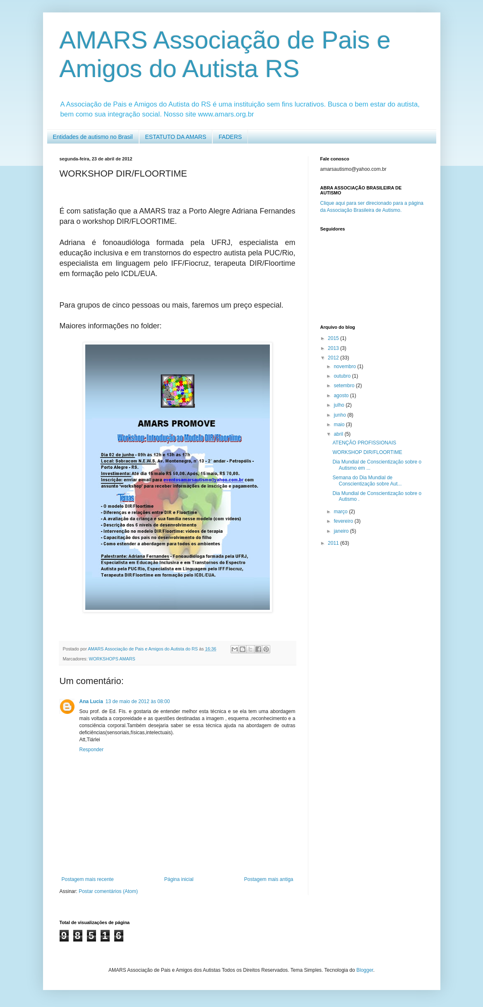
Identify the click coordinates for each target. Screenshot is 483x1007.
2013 (334, 348)
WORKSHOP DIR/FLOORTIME (367, 452)
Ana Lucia (91, 701)
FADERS (230, 136)
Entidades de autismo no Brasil (93, 136)
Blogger (364, 970)
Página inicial (179, 879)
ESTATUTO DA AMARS (176, 136)
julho (340, 405)
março (341, 511)
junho (340, 415)
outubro (343, 376)
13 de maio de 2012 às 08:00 (138, 701)
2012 (334, 358)
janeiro (342, 531)
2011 (334, 543)
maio (340, 424)
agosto (342, 395)
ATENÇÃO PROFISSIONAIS (364, 443)
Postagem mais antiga (268, 879)
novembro (345, 366)
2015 (334, 338)
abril (339, 434)
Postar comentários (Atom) (108, 891)
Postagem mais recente (88, 879)
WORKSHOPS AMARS (112, 658)
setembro (345, 385)
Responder (91, 749)
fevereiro (344, 521)
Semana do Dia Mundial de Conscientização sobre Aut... (366, 480)
